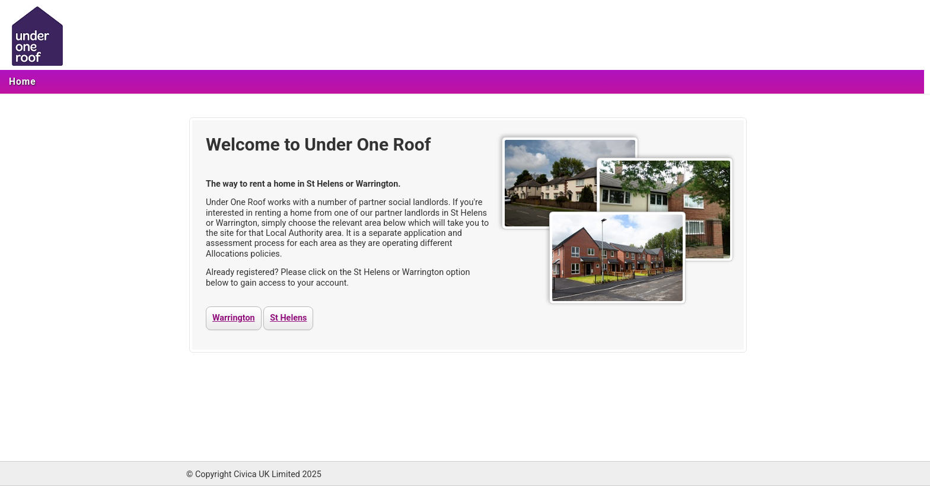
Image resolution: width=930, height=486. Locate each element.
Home (22, 81)
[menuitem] (22, 82)
